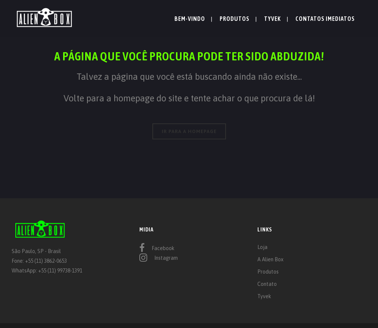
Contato (267, 284)
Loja (262, 247)
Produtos (268, 272)
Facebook (163, 248)
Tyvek (264, 296)
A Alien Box (270, 259)
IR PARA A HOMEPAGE (189, 131)
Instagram (166, 258)
